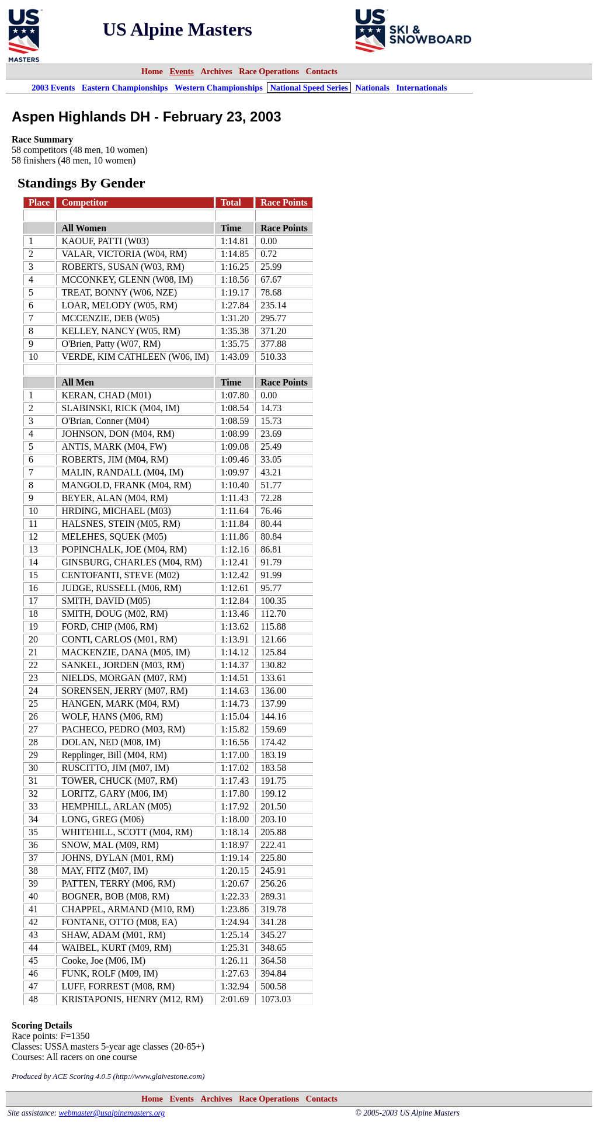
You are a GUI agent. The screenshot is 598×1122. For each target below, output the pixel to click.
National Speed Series (309, 87)
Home (152, 71)
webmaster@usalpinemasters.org (112, 1113)
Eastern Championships (125, 87)
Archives (216, 71)
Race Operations (269, 71)
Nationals (373, 87)
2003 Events (53, 87)
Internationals (422, 87)
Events (181, 71)
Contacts (322, 71)
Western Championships (219, 87)
